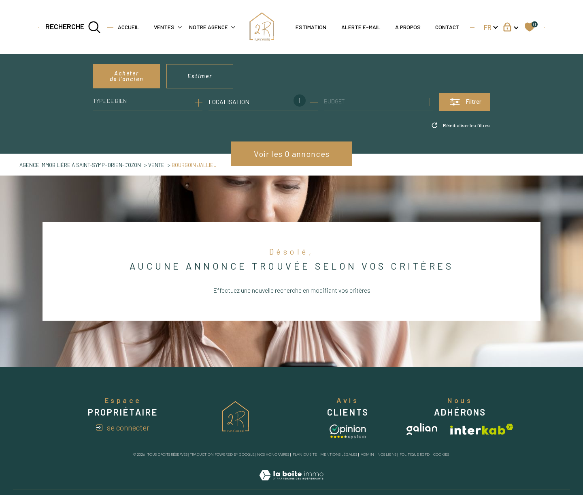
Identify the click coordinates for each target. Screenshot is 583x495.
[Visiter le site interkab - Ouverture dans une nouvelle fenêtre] (481, 429)
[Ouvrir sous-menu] (180, 26)
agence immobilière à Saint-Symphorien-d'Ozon (80, 165)
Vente (156, 165)
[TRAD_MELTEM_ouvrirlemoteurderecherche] (73, 27)
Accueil (128, 27)
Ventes (164, 27)
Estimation (311, 27)
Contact (447, 27)
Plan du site (305, 454)
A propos (408, 27)
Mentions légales (338, 454)
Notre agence (208, 27)
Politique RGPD (415, 454)
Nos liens (386, 454)
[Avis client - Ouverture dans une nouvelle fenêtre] (348, 431)
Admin (367, 454)
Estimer (199, 76)
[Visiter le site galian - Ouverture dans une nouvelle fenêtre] (421, 429)
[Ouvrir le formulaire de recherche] (464, 102)
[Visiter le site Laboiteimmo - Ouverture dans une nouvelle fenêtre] (291, 484)
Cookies (441, 454)
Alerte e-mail (361, 27)
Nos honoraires (273, 454)
